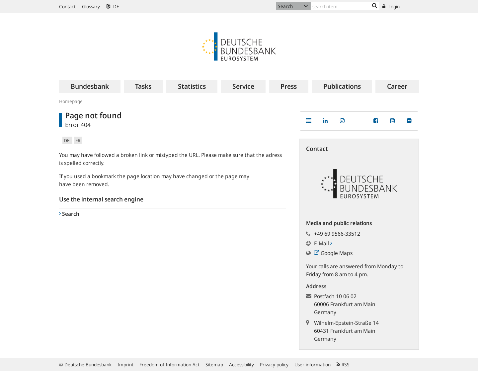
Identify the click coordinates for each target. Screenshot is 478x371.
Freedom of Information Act (169, 364)
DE (112, 6)
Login (391, 6)
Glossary (91, 6)
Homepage (71, 101)
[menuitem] (89, 86)
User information (312, 364)
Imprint (125, 364)
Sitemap (214, 364)
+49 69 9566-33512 (337, 233)
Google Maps (333, 253)
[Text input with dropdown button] (345, 6)
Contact (67, 6)
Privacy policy (274, 364)
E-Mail (323, 243)
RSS (343, 364)
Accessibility (241, 364)
